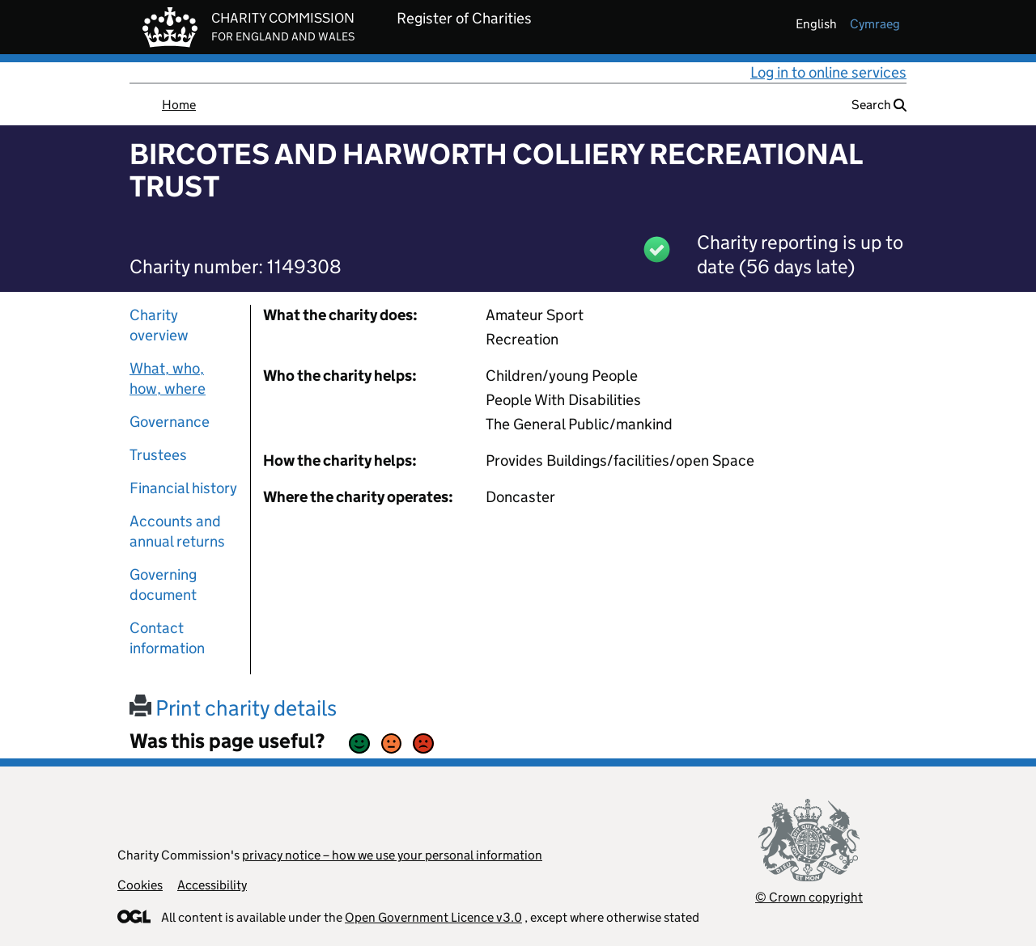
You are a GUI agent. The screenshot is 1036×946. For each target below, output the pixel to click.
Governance (170, 421)
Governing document (163, 584)
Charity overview (159, 325)
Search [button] (878, 104)
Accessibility (212, 885)
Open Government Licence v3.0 (433, 917)
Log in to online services (828, 72)
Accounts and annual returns (177, 531)
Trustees (158, 455)
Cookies (140, 885)
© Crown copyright (809, 897)
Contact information (167, 638)
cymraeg (875, 24)
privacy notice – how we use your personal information (392, 855)
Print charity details (233, 708)
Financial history (183, 488)
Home (179, 104)
